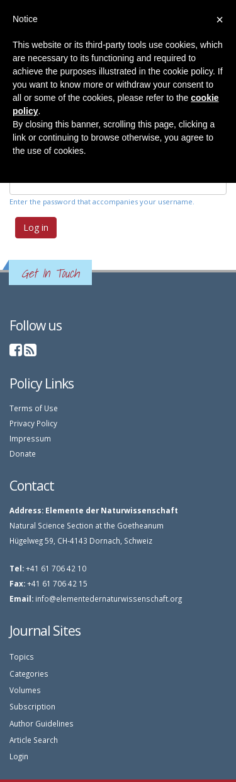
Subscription (32, 706)
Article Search (33, 740)
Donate (22, 453)
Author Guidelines (41, 723)
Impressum (30, 438)
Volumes (25, 690)
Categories (28, 673)
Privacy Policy (33, 423)
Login (18, 756)
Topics (21, 656)
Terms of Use (33, 408)
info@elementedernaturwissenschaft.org (108, 598)
